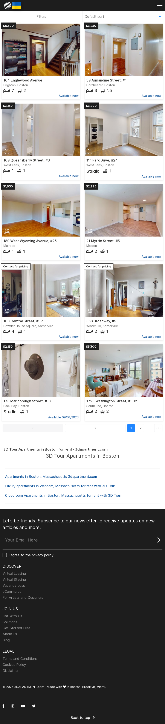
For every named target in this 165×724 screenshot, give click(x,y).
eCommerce (12, 591)
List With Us (12, 616)
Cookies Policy (14, 664)
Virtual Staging (14, 579)
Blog (6, 640)
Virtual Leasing (14, 573)
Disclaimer (10, 670)
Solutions (10, 622)
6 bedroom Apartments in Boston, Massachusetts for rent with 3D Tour (63, 495)
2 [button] (141, 428)
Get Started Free (16, 628)
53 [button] (158, 428)
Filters (41, 16)
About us (10, 634)
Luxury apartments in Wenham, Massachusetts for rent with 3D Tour (60, 486)
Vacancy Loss (14, 585)
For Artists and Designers (23, 597)
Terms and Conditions (20, 658)
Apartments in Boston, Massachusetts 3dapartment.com (51, 476)
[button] (33, 428)
